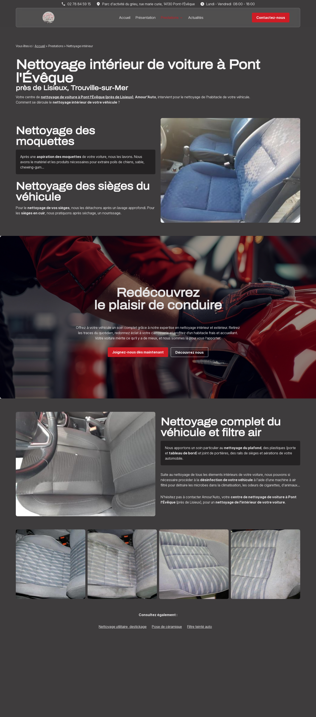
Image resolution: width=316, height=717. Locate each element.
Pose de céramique (167, 626)
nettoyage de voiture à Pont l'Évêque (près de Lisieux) (87, 97)
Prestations (170, 17)
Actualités (195, 17)
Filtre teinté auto (199, 626)
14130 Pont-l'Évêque (148, 4)
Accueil (124, 17)
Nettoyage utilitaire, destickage (123, 626)
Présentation (146, 17)
